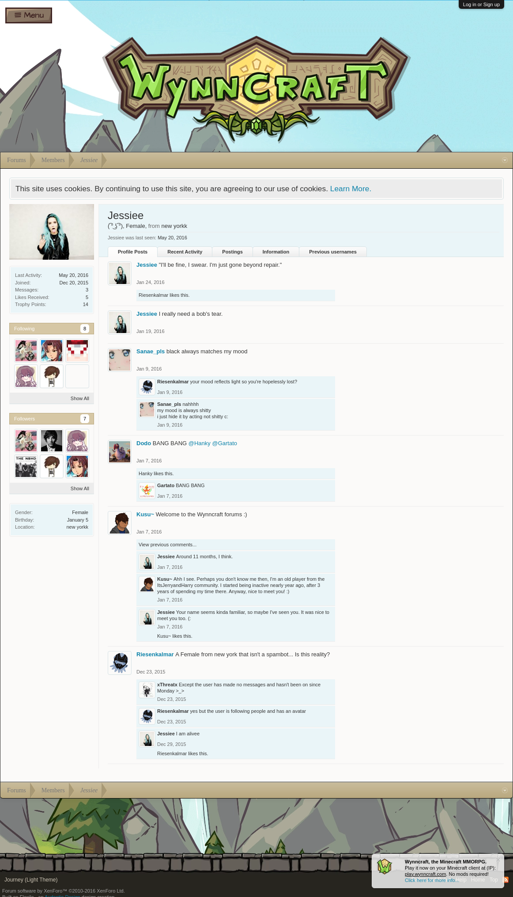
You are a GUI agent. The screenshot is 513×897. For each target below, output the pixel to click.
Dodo (143, 443)
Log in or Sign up (481, 4)
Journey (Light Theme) (31, 880)
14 (85, 304)
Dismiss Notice (498, 859)
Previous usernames (333, 251)
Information (276, 251)
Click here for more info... (432, 880)
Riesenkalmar (153, 295)
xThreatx (167, 684)
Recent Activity (184, 251)
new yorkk (77, 527)
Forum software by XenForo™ (63, 890)
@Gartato (224, 443)
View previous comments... (167, 544)
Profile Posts (132, 251)
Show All (80, 398)
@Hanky (200, 443)
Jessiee (146, 264)
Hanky (145, 473)
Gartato (165, 485)
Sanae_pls (150, 351)
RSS (505, 880)
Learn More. (350, 188)
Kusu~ (145, 514)
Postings (232, 251)
